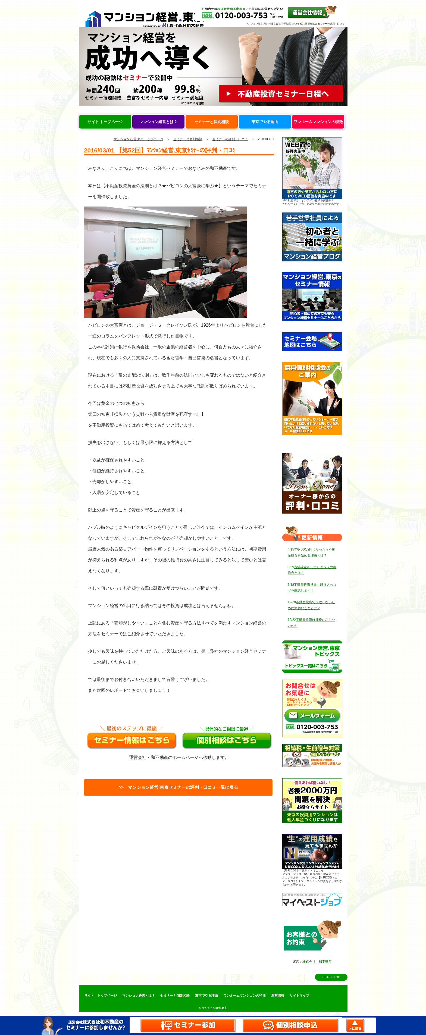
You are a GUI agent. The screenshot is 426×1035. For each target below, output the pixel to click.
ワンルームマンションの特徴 (318, 122)
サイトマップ (299, 996)
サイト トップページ (105, 122)
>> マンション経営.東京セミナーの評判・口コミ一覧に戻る (178, 787)
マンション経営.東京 (214, 1007)
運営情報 (277, 996)
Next (340, 66)
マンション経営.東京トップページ (138, 139)
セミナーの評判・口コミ (230, 139)
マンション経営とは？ (158, 122)
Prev (86, 66)
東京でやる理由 (265, 122)
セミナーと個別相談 (212, 122)
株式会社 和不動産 (317, 962)
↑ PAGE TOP (331, 977)
